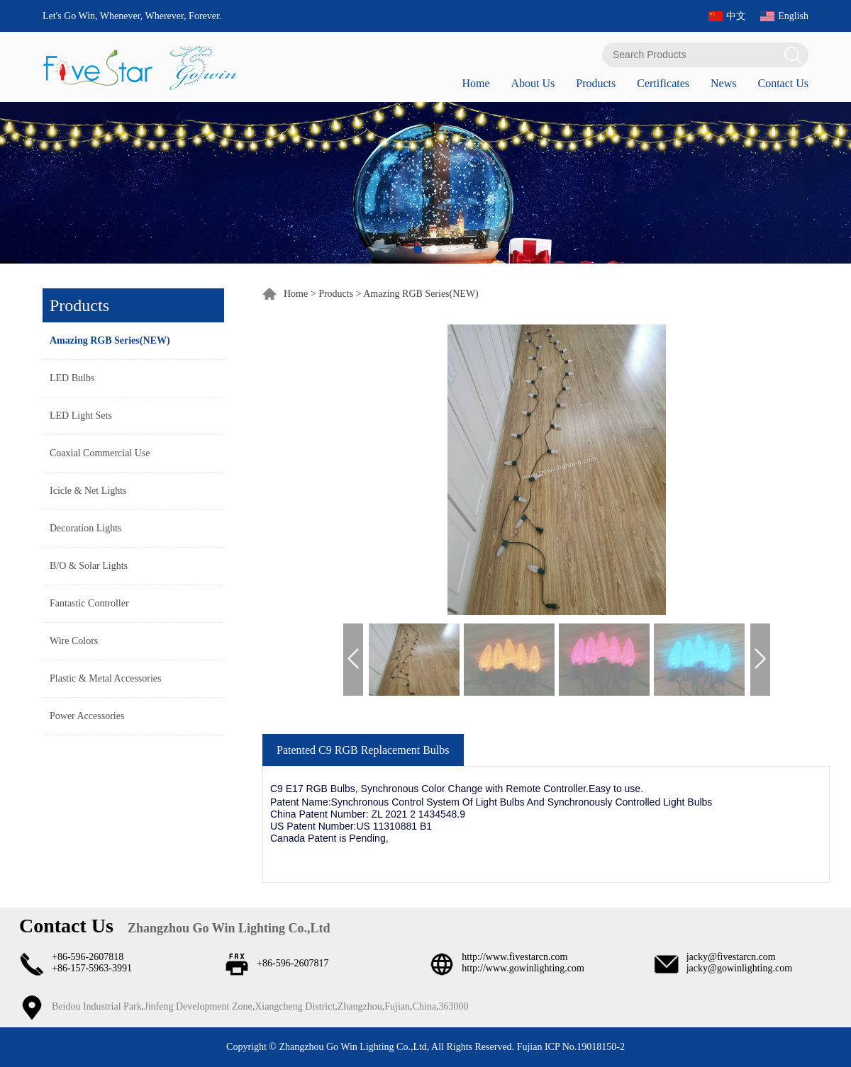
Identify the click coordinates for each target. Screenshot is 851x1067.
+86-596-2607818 (87, 957)
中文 (736, 16)
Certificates (663, 83)
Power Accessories (87, 716)
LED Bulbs (72, 378)
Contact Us (782, 83)
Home (475, 83)
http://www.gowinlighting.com (523, 968)
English (793, 16)
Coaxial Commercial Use (100, 453)
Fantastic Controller (89, 603)
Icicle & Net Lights (88, 490)
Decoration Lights (85, 528)
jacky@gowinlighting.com (739, 968)
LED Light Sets (81, 415)
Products (596, 83)
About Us (533, 83)
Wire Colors (74, 641)
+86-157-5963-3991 (92, 968)
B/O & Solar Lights (89, 565)
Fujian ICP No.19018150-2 (569, 1046)
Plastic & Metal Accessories (105, 678)
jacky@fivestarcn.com (731, 957)
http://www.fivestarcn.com (514, 957)
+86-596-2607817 (292, 963)
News (723, 83)
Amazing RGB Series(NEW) (110, 340)
